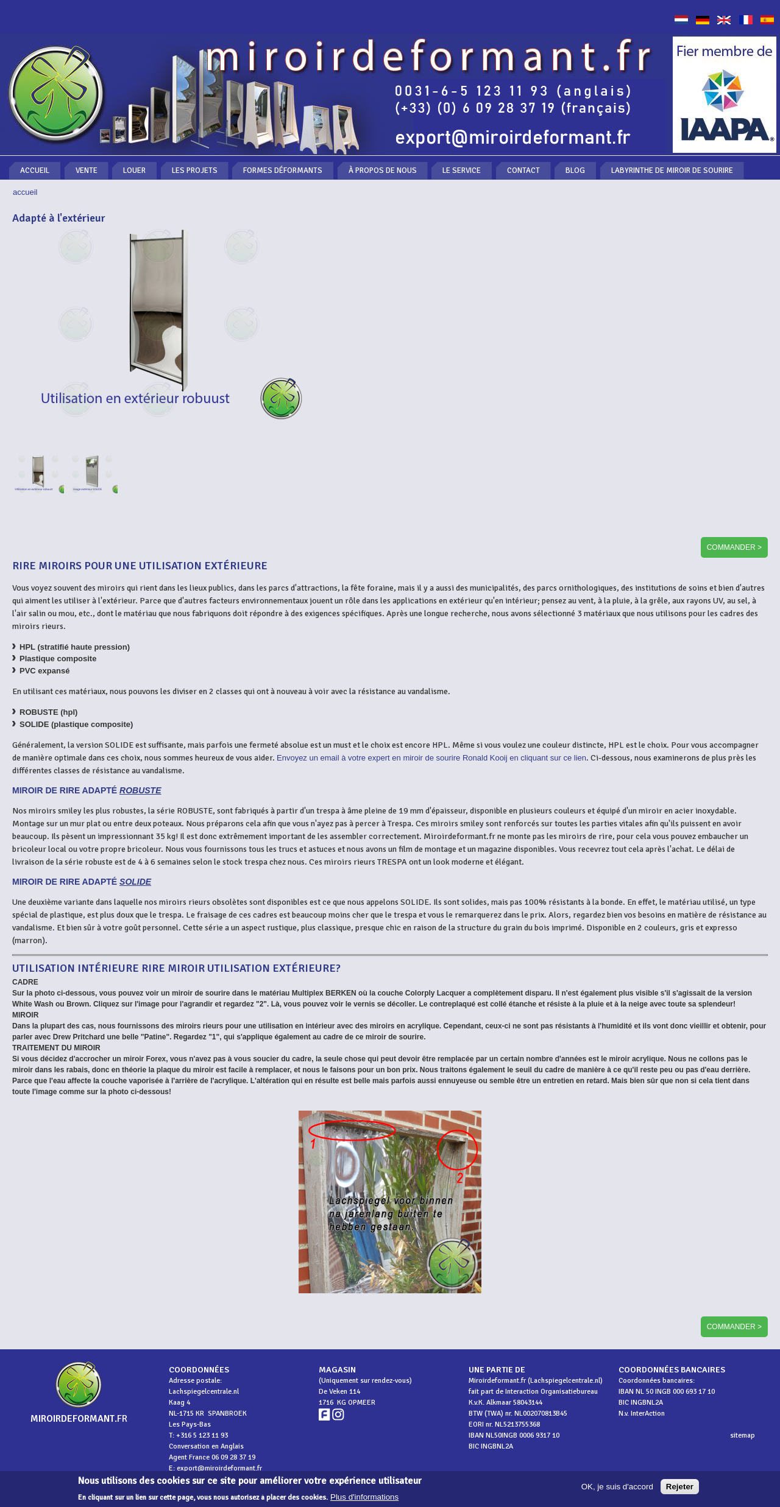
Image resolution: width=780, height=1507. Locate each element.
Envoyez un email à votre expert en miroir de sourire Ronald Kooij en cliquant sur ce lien (431, 757)
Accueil (34, 170)
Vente (87, 170)
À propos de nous (383, 170)
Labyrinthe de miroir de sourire (672, 170)
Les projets (195, 170)
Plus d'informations (364, 1499)
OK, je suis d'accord (617, 1489)
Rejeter (679, 1489)
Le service (461, 170)
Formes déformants (282, 170)
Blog (575, 170)
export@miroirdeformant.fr (219, 1468)
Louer (134, 170)
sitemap (742, 1435)
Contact (523, 170)
